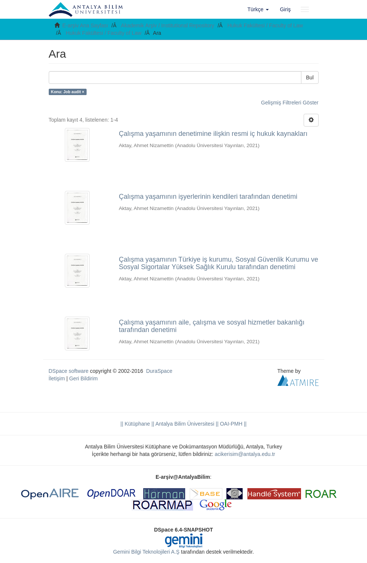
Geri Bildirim (83, 378)
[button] (258, 9)
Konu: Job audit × (67, 91)
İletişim (57, 378)
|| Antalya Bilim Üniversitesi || (184, 424)
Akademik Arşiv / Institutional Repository (167, 25)
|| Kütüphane (135, 424)
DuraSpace (159, 371)
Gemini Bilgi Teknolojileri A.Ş (146, 552)
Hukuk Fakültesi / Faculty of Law (265, 25)
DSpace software (69, 371)
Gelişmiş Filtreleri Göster (289, 103)
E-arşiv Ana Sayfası (85, 25)
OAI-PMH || (233, 424)
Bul (309, 77)
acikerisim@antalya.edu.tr (245, 454)
